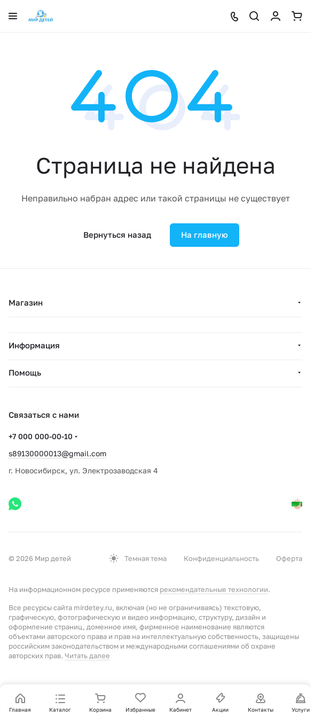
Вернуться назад (117, 234)
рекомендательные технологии (214, 589)
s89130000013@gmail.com (57, 453)
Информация (34, 345)
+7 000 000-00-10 (41, 436)
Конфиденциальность (221, 558)
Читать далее (87, 655)
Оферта (289, 558)
